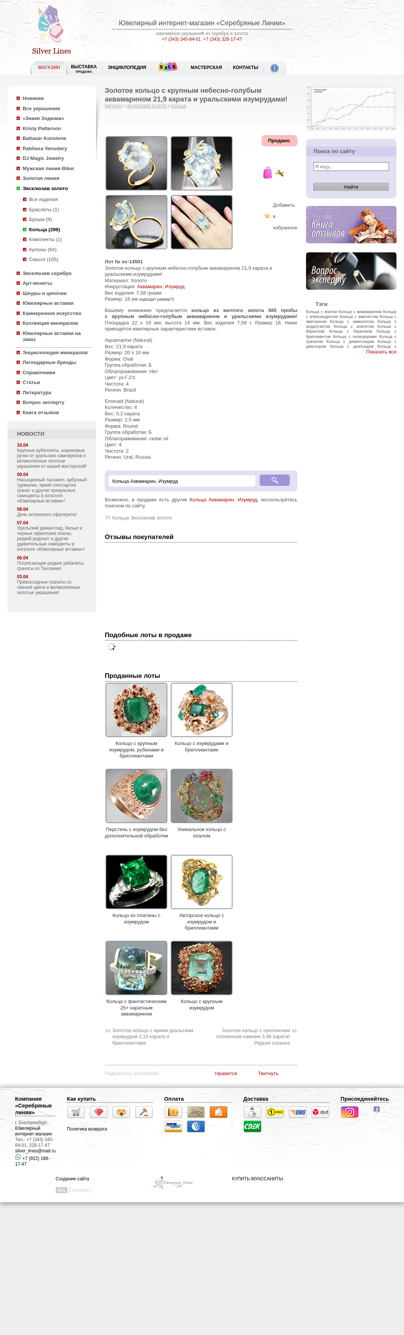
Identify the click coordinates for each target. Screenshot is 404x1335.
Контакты (245, 67)
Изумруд (175, 286)
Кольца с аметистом (359, 316)
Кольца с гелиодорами (354, 336)
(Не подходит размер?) (153, 299)
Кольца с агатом (321, 311)
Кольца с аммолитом (352, 321)
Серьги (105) (43, 259)
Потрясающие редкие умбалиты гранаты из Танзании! (50, 566)
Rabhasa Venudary (45, 148)
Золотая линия (41, 178)
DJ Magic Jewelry (43, 158)
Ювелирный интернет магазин (33, 1131)
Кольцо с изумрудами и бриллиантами (202, 743)
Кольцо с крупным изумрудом (202, 1001)
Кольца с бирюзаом (350, 331)
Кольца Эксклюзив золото (142, 518)
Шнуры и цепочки (45, 293)
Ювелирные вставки (48, 303)
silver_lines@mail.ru (35, 1151)
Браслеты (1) (44, 209)
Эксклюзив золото (45, 188)
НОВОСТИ (30, 434)
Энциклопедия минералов (55, 352)
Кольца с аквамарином (360, 311)
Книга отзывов (41, 412)
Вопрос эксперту (43, 402)
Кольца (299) (44, 229)
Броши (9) (40, 219)
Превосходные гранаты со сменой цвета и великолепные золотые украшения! (48, 587)
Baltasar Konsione (44, 138)
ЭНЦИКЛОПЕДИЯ (127, 67)
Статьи (31, 382)
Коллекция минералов (50, 323)
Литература (37, 392)
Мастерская (206, 67)
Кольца (179, 106)
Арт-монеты (37, 283)
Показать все (381, 352)
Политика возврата (87, 1129)
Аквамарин (149, 286)
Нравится (226, 1073)
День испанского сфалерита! (47, 514)
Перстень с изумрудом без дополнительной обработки (136, 829)
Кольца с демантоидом (350, 341)
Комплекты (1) (45, 239)
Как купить (81, 1099)
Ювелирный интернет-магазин (166, 23)
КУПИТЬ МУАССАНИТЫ (257, 1178)
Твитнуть (268, 1073)
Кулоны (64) (43, 249)
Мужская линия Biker (48, 168)
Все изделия (43, 199)
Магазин (113, 106)
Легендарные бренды (50, 362)
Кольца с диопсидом (351, 346)
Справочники (39, 372)
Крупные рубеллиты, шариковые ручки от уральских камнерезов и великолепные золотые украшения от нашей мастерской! (52, 458)
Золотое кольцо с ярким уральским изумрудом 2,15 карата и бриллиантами (152, 1037)
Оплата (174, 1099)
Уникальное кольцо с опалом (202, 829)
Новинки (33, 98)
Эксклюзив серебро (47, 273)
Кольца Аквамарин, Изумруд (223, 499)
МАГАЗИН (49, 67)
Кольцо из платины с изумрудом (136, 915)
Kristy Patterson (42, 128)
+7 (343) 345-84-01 (181, 39)
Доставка (255, 1099)
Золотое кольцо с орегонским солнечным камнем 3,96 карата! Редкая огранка (253, 1037)
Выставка (84, 69)
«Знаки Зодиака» (43, 118)
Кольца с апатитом (354, 326)
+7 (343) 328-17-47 (222, 39)
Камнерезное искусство (52, 313)
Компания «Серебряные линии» (33, 1105)
